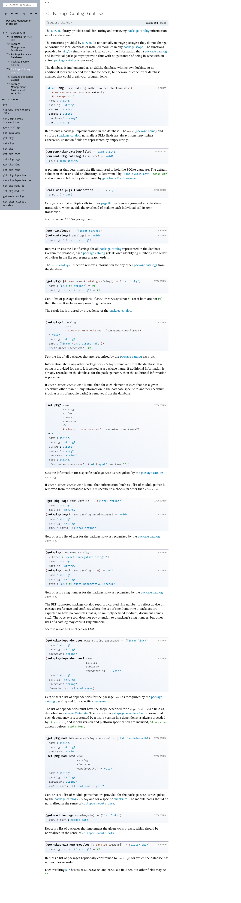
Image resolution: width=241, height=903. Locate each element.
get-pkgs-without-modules (68, 844)
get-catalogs (57, 231)
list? (142, 640)
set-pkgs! (55, 322)
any (111, 190)
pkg (61, 88)
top (5, 13)
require (53, 22)
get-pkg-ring (57, 552)
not (92, 464)
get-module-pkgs (60, 815)
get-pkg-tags (57, 501)
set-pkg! (54, 405)
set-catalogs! (58, 235)
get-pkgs (54, 281)
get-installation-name (119, 178)
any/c (89, 688)
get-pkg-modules (60, 738)
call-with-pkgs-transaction (70, 190)
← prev (15, 13)
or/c (64, 286)
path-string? (107, 151)
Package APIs (17, 33)
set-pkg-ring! (58, 570)
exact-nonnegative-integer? (87, 557)
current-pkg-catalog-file (68, 151)
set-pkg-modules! (61, 756)
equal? (102, 464)
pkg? (135, 281)
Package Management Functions (18, 47)
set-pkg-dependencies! (65, 658)
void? (109, 156)
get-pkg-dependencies (65, 640)
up (24, 13)
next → (33, 13)
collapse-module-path (98, 803)
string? (65, 100)
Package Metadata (75, 713)
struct (52, 88)
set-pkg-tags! (58, 514)
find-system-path (136, 174)
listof (83, 231)
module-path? (138, 738)
